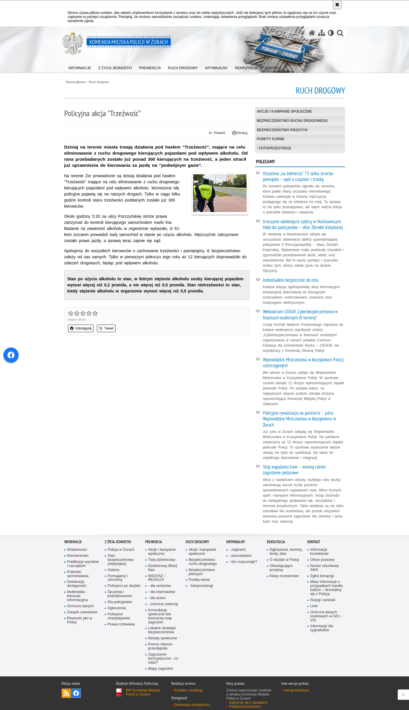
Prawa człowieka (121, 624)
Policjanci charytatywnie (119, 616)
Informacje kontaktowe (319, 552)
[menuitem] (79, 67)
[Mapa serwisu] (321, 32)
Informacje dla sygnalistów (321, 628)
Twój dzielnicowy (161, 560)
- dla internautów (161, 592)
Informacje (73, 541)
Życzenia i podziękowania (120, 594)
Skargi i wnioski (322, 600)
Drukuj (239, 133)
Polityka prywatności (245, 706)
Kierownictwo (78, 556)
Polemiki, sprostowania (78, 574)
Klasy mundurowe (284, 576)
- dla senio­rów (159, 586)
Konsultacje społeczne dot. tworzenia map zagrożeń (160, 616)
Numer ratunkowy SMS (324, 568)
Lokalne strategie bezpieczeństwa (162, 630)
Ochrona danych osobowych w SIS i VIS (325, 616)
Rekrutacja (276, 541)
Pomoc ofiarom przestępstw (160, 646)
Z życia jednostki (118, 541)
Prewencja (153, 541)
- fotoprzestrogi (274, 148)
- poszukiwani (240, 556)
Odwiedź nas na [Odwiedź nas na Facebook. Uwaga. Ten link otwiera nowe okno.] (76, 693)
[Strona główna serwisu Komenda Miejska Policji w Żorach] (312, 32)
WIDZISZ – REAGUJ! (157, 578)
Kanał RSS (66, 693)
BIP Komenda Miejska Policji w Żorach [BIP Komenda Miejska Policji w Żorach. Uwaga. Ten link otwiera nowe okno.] (143, 692)
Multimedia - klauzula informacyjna (77, 596)
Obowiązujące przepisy (281, 568)
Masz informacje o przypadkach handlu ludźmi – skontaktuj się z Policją (326, 588)
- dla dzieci (157, 598)
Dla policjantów (120, 602)
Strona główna (76, 82)
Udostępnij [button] (81, 328)
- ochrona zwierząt (163, 604)
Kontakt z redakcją (188, 690)
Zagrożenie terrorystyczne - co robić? (163, 659)
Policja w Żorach (121, 550)
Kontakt (313, 541)
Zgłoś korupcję (322, 576)
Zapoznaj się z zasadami (248, 702)
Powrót (217, 133)
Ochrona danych (80, 606)
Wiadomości (77, 550)
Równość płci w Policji (79, 620)
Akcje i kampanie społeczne (284, 111)
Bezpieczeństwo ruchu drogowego (292, 121)
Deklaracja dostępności (77, 584)
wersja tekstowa (296, 690)
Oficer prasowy (322, 560)
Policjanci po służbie (124, 586)
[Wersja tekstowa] (331, 32)
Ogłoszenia (117, 608)
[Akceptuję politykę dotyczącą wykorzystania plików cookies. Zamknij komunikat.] (337, 4)
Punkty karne (270, 139)
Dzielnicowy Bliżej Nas (162, 568)
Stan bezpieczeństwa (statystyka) (121, 560)
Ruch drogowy (99, 82)
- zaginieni (237, 550)
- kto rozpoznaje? (243, 562)
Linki (314, 606)
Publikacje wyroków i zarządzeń (83, 564)
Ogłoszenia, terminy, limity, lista (286, 552)
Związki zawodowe (82, 612)
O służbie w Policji (284, 560)
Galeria (114, 570)
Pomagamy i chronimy (118, 578)
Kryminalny (235, 541)
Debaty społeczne (162, 638)
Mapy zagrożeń (160, 669)
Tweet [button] (106, 328)
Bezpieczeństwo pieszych (282, 130)
